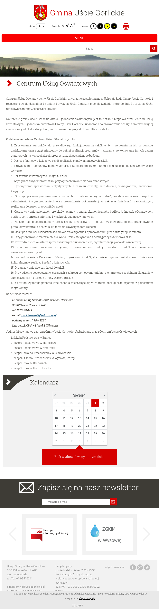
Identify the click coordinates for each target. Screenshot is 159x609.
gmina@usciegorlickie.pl (30, 586)
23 (103, 425)
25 (64, 433)
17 (56, 425)
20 (79, 425)
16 (103, 418)
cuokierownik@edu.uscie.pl (38, 315)
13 (79, 418)
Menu (80, 38)
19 (71, 425)
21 (87, 425)
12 (71, 418)
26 (71, 433)
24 (56, 433)
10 (56, 418)
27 (56, 402)
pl (40, 26)
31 (87, 402)
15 (95, 418)
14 (87, 418)
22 (95, 425)
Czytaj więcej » (87, 598)
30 (79, 402)
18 (64, 425)
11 (64, 418)
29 (71, 402)
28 (64, 402)
